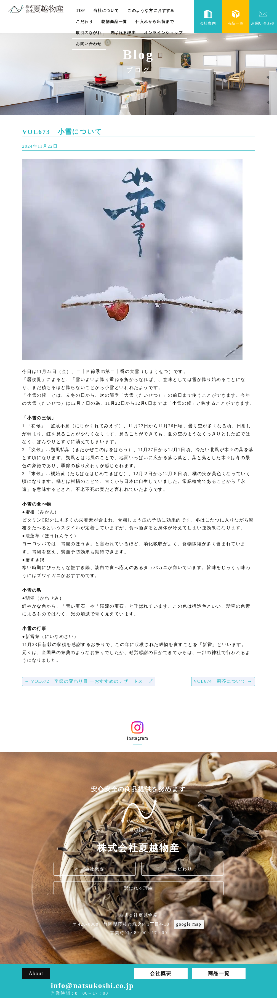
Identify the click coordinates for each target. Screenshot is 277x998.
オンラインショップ (163, 33)
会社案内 (208, 17)
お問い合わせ (89, 44)
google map (188, 924)
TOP (80, 11)
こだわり (84, 22)
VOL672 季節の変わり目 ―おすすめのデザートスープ (89, 681)
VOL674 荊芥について (223, 681)
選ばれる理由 (123, 33)
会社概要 (94, 869)
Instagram (137, 733)
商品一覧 (236, 17)
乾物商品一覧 (114, 22)
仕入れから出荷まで (154, 22)
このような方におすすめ (151, 11)
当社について (106, 11)
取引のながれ (89, 33)
